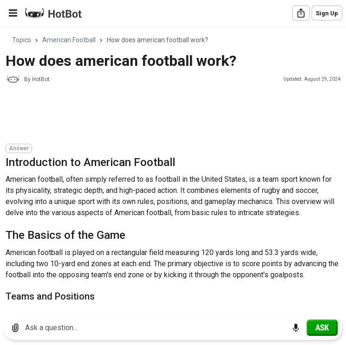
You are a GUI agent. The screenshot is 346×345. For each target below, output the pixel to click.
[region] (173, 168)
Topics (21, 40)
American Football (69, 40)
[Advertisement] (175, 115)
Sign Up (327, 13)
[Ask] (322, 327)
